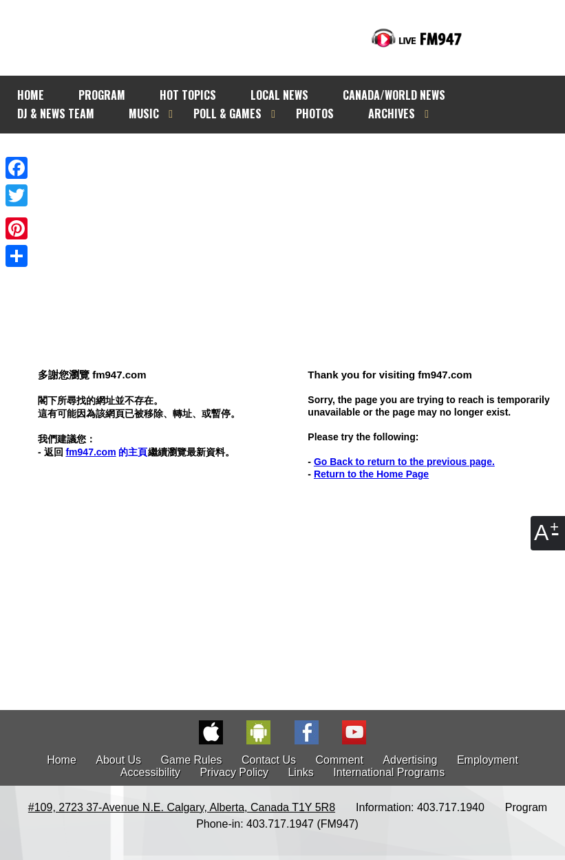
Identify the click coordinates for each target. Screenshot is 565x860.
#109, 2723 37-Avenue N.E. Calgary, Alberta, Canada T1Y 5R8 (181, 807)
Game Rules (191, 760)
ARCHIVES (391, 113)
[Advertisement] (295, 225)
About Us (118, 760)
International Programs (389, 772)
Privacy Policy (234, 772)
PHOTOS (315, 113)
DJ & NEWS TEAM (55, 113)
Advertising (410, 760)
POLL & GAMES (227, 113)
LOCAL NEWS (279, 95)
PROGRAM (101, 95)
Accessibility (150, 772)
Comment (339, 760)
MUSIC (144, 113)
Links (300, 772)
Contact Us (269, 760)
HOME (30, 95)
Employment (487, 760)
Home (61, 760)
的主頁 (106, 452)
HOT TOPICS (188, 95)
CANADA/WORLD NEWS (394, 95)
